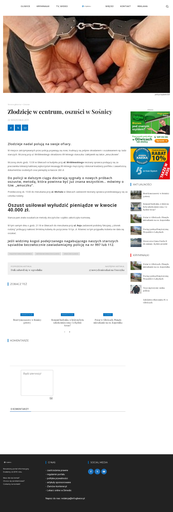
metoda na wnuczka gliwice (47, 254)
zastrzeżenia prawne (57, 470)
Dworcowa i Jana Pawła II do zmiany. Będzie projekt (155, 242)
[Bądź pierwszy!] (37, 383)
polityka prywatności (57, 478)
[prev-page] (65, 332)
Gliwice (26, 104)
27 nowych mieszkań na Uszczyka (106, 270)
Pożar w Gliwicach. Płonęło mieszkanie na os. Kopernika (108, 321)
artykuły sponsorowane (59, 482)
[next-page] (70, 332)
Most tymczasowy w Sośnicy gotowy (27, 321)
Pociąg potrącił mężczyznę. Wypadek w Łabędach (156, 230)
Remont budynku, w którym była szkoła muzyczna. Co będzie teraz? (67, 322)
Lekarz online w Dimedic (59, 490)
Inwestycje (27, 314)
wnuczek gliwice (71, 254)
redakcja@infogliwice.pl (73, 498)
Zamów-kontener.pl (57, 486)
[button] (167, 6)
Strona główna (14, 104)
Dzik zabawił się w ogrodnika (26, 270)
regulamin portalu (56, 474)
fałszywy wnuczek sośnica (20, 254)
